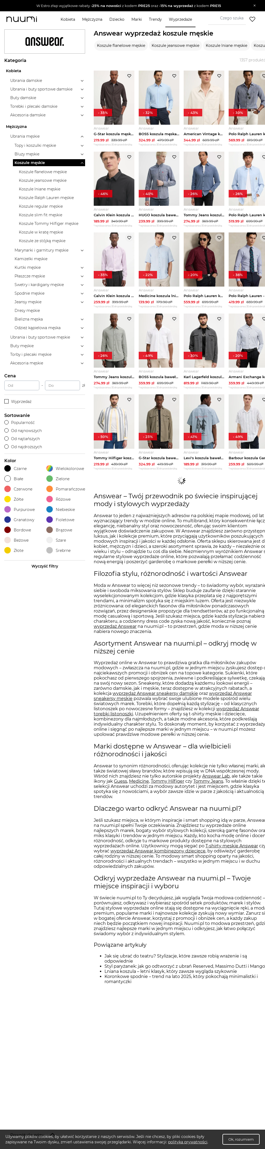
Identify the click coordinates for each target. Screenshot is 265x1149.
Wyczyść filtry (45, 566)
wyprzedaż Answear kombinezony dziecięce (157, 853)
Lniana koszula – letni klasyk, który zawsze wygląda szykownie (170, 974)
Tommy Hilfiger (167, 784)
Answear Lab (216, 779)
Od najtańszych (22, 438)
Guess (120, 784)
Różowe (58, 499)
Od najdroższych (23, 446)
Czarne (15, 468)
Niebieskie (60, 509)
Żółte (13, 499)
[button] (129, 6)
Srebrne (58, 550)
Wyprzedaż (18, 401)
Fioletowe (60, 520)
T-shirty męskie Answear (231, 848)
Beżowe (16, 540)
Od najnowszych (23, 430)
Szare (56, 540)
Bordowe (17, 530)
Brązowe (59, 530)
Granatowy (19, 520)
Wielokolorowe (65, 468)
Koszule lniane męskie (226, 45)
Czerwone (18, 489)
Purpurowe (19, 509)
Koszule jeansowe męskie (175, 45)
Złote (13, 550)
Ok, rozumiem (241, 1139)
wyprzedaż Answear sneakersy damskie (155, 696)
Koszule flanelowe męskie (121, 45)
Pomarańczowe (65, 489)
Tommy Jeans (208, 784)
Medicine (139, 784)
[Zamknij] (254, 6)
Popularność (19, 422)
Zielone (57, 479)
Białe (13, 479)
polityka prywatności (187, 1142)
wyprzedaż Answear (115, 629)
